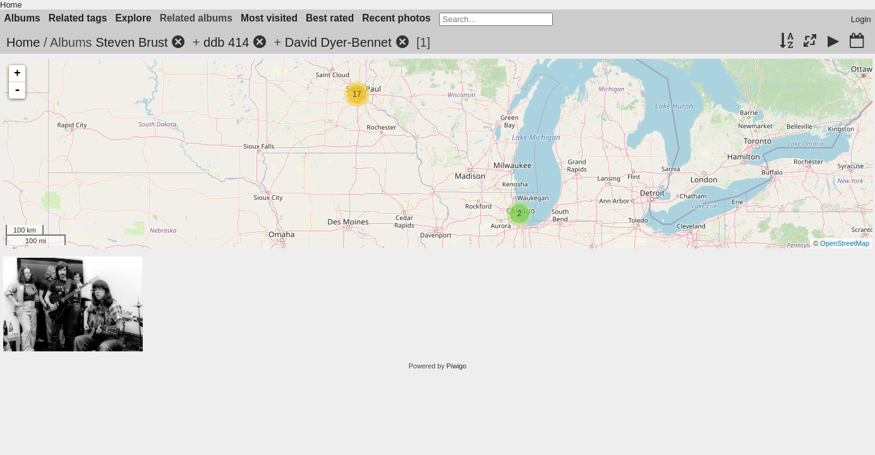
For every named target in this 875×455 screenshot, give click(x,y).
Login (861, 19)
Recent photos (396, 18)
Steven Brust (131, 42)
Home (11, 4)
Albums (22, 18)
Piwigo (457, 366)
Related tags (78, 18)
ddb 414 (226, 42)
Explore (133, 18)
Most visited (269, 18)
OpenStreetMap (844, 243)
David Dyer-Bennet (338, 42)
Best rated (330, 18)
